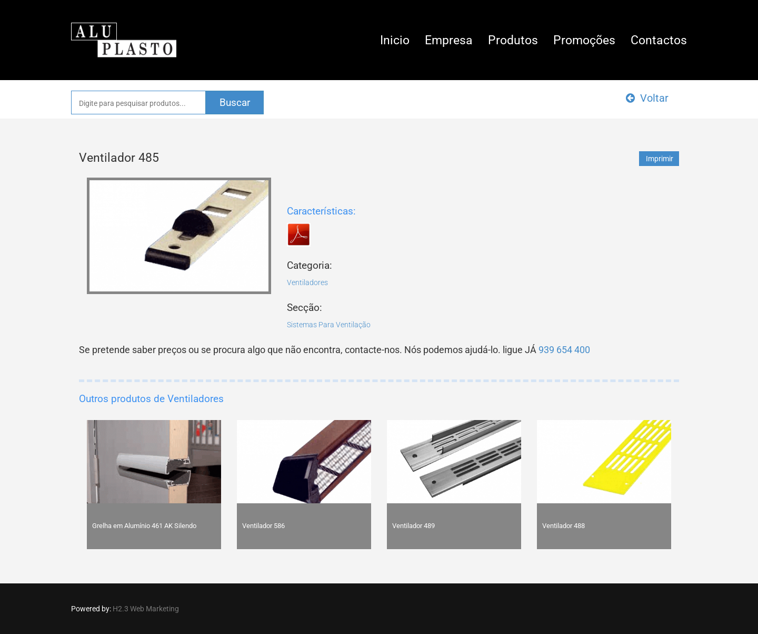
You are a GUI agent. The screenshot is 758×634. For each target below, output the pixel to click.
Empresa (449, 40)
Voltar (647, 98)
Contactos (659, 40)
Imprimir (659, 158)
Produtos (513, 40)
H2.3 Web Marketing (146, 608)
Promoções (584, 40)
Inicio (395, 40)
